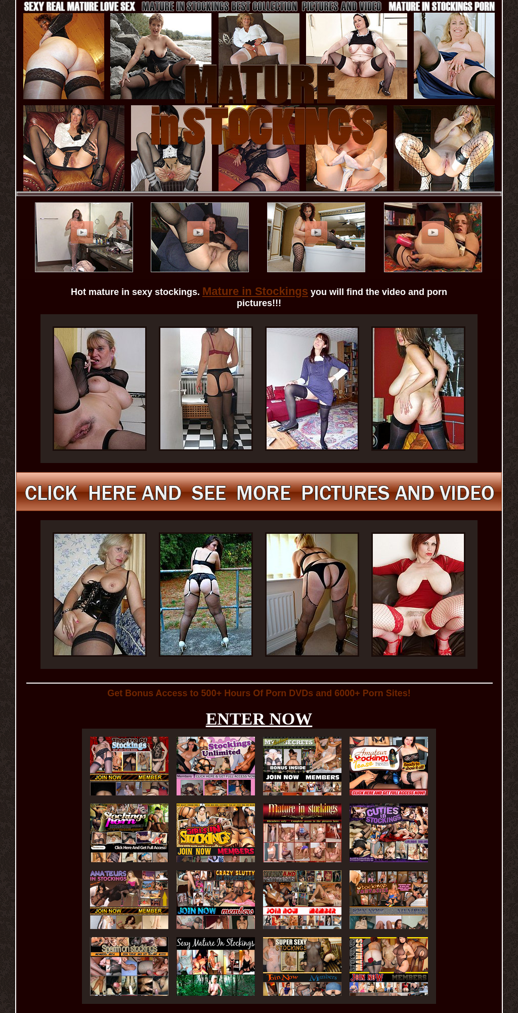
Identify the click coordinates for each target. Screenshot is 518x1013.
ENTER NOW (259, 718)
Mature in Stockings (255, 291)
